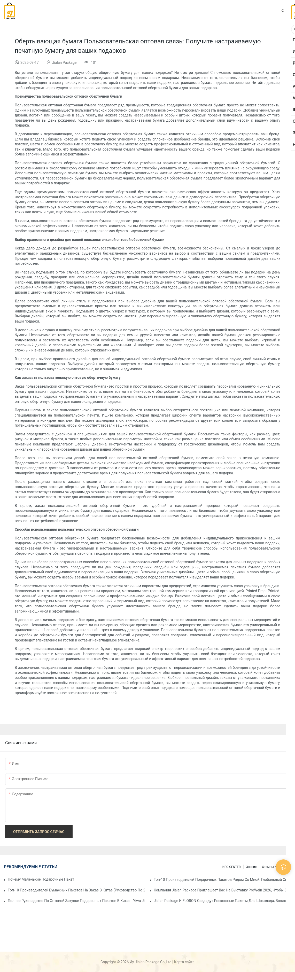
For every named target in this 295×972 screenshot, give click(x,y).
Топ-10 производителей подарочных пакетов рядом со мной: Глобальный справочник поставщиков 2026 (222, 879)
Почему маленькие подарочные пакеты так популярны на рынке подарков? (41, 879)
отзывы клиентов (275, 867)
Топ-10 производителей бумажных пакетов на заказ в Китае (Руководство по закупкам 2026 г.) (76, 890)
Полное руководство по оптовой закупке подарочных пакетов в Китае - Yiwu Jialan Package (76, 901)
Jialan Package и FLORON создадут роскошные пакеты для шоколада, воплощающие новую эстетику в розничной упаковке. (222, 901)
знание (251, 867)
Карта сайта (184, 962)
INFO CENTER (230, 867)
